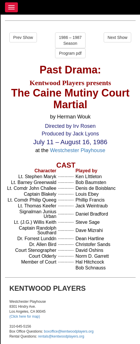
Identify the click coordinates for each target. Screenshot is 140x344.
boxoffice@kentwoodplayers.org (68, 331)
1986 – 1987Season (70, 40)
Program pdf (70, 53)
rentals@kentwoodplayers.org (61, 336)
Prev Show (23, 37)
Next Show (117, 37)
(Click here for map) (24, 316)
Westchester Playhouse (77, 150)
